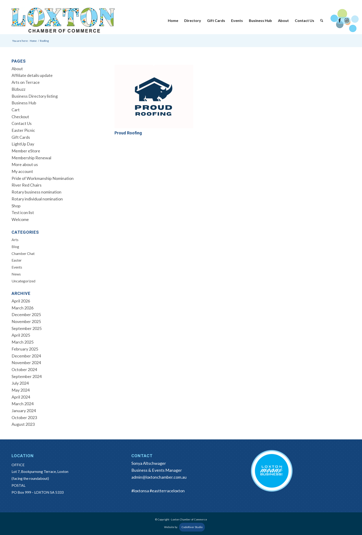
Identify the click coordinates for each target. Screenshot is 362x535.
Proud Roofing (128, 132)
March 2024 (22, 403)
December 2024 (26, 355)
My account (22, 171)
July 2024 (20, 383)
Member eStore (26, 150)
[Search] (321, 20)
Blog (15, 246)
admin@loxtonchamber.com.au (159, 477)
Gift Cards (21, 137)
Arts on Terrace (26, 82)
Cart (16, 109)
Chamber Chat (23, 253)
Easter (17, 260)
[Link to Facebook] (339, 20)
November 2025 (26, 321)
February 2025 (25, 348)
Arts (15, 239)
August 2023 (23, 424)
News (16, 274)
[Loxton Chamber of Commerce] (63, 20)
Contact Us (22, 123)
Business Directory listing (35, 96)
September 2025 (27, 328)
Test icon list (23, 212)
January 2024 (24, 410)
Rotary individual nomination (37, 198)
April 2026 (21, 300)
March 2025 (22, 342)
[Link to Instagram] (346, 20)
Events (17, 267)
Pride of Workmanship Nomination (43, 178)
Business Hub (24, 102)
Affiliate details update (32, 75)
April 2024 (21, 396)
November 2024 (26, 362)
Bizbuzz (18, 89)
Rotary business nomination (36, 191)
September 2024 (27, 376)
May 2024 (21, 390)
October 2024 (24, 369)
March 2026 (22, 307)
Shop (16, 205)
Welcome (20, 219)
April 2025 (21, 335)
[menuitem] (173, 20)
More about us (25, 164)
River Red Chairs (27, 184)
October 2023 (24, 417)
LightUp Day (23, 143)
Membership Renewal (31, 157)
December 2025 (26, 314)
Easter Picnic (23, 130)
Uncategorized (23, 281)
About (17, 68)
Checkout (20, 116)
